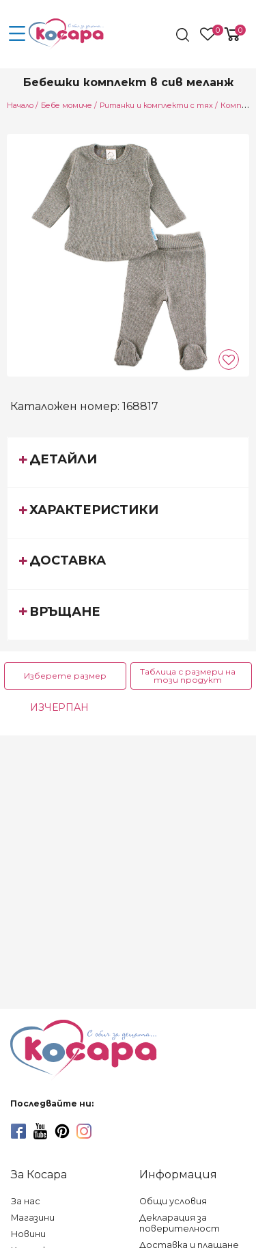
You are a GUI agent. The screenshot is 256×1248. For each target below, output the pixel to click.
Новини (28, 1234)
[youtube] (40, 1131)
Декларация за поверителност (179, 1223)
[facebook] (18, 1131)
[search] (184, 35)
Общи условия (173, 1201)
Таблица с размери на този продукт (188, 675)
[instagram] (84, 1131)
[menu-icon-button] (17, 34)
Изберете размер (65, 675)
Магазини (33, 1217)
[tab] (128, 462)
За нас (25, 1201)
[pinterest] (62, 1131)
